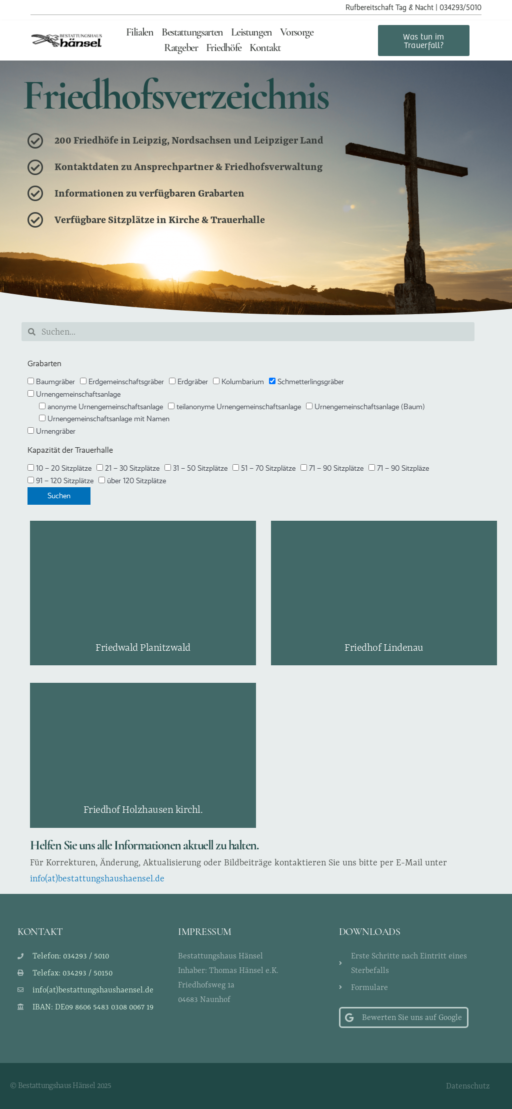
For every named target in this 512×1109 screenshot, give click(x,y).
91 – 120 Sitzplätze (61, 480)
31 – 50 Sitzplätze (196, 468)
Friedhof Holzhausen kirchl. (143, 809)
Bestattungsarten (192, 33)
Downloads (369, 932)
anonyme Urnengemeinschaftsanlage (101, 406)
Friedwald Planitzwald (143, 647)
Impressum (205, 932)
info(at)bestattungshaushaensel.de (97, 878)
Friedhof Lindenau (384, 647)
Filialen (140, 33)
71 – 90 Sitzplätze (332, 468)
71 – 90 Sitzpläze (398, 468)
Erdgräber (188, 381)
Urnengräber (52, 431)
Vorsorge (297, 33)
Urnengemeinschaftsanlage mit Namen (104, 418)
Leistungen (251, 33)
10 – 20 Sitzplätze (60, 468)
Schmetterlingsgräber (306, 381)
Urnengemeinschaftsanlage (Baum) (365, 406)
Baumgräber (51, 381)
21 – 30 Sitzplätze (128, 468)
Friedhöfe (224, 48)
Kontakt (265, 48)
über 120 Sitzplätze (132, 480)
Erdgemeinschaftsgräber (122, 381)
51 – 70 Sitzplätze (264, 468)
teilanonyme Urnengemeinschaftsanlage (234, 406)
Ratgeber (181, 48)
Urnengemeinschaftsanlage (74, 394)
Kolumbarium (238, 381)
